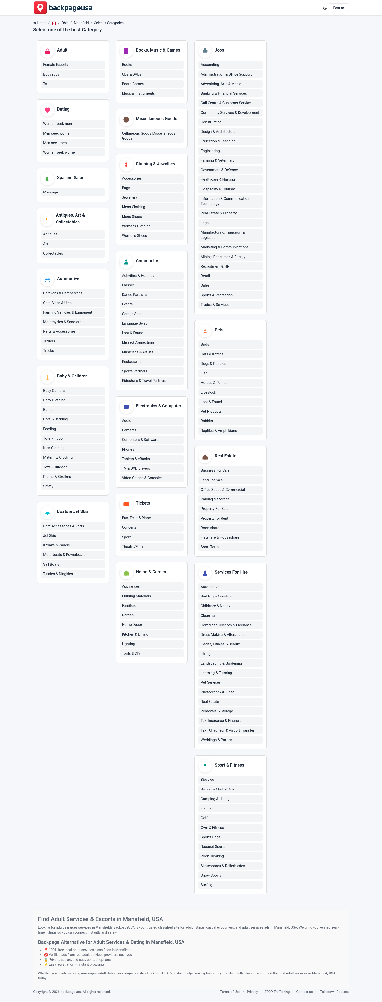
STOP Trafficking (277, 992)
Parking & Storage (215, 499)
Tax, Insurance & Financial (221, 721)
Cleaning (208, 616)
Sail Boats (51, 565)
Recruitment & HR (215, 266)
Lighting (128, 645)
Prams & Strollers (57, 477)
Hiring (205, 654)
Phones (128, 450)
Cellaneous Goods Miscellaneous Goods (149, 136)
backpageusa (71, 992)
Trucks (48, 351)
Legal (205, 223)
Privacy (252, 992)
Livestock (208, 392)
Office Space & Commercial (223, 490)
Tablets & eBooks (136, 459)
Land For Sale (212, 480)
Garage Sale (131, 314)
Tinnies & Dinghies (58, 575)
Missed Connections (138, 343)
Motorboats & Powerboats (64, 555)
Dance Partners (134, 295)
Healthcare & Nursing (218, 179)
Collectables (53, 254)
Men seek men (55, 143)
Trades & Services (215, 305)
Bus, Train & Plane (136, 519)
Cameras (129, 431)
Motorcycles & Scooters (62, 322)
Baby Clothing (54, 401)
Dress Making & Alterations (222, 635)
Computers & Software (140, 440)
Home (41, 23)
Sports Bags (210, 838)
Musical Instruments (138, 93)
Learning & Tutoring (216, 673)
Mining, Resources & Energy (223, 257)
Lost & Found (132, 333)
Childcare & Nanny (215, 606)
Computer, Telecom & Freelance (226, 626)
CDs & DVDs (132, 74)
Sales (205, 285)
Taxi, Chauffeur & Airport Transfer (227, 731)
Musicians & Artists (137, 352)
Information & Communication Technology (225, 201)
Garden (128, 616)
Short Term (210, 547)
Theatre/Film (132, 547)
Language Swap (135, 324)
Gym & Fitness (212, 828)
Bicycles (207, 780)
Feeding (49, 429)
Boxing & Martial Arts (218, 790)
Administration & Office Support (226, 74)
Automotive (210, 587)
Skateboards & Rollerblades (223, 866)
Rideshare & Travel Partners (144, 381)
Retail (205, 276)
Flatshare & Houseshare (220, 538)
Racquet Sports (213, 847)
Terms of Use (230, 992)
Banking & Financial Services (224, 93)
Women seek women (60, 153)
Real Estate (210, 702)
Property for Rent (214, 519)
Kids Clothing (54, 448)
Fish (204, 373)
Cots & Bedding (55, 420)
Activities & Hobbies (138, 276)
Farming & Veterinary (217, 160)
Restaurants (132, 362)
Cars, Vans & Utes (57, 303)
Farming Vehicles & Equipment (67, 313)
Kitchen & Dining (135, 635)
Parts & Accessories (59, 332)
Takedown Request (334, 992)
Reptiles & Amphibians (219, 431)
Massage (50, 193)
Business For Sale (215, 471)
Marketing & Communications (224, 247)
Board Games (133, 84)
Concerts (129, 528)
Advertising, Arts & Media (221, 84)
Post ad (339, 8)
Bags (126, 188)
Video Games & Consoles (142, 479)
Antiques (50, 234)
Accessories (132, 179)
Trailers (49, 341)
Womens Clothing (136, 226)
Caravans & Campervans (63, 294)
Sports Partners (134, 372)
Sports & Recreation (217, 295)
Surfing (206, 886)
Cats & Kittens (212, 354)
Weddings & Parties (216, 740)
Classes (128, 286)
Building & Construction (220, 597)
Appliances (131, 587)
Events (127, 305)
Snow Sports (211, 876)
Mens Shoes (132, 217)
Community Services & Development (230, 112)
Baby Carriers (54, 391)
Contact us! (305, 992)
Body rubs (51, 74)
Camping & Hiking (215, 799)
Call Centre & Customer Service (226, 103)
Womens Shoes (134, 236)
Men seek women (57, 133)
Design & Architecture (218, 132)
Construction (211, 122)
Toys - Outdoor (55, 468)
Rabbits (207, 421)
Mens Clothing (133, 207)
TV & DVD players (136, 469)
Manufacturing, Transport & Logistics (223, 235)
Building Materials (136, 597)
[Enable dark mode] (325, 7)
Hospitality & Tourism (218, 189)
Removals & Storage (217, 712)
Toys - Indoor (53, 439)
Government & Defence (219, 170)
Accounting (210, 65)
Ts (45, 84)
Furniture (129, 607)
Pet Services (211, 683)
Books (127, 65)
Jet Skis (49, 536)
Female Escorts (55, 65)
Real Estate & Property (219, 213)
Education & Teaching (218, 141)
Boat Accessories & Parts (63, 527)
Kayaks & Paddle (56, 546)
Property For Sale (215, 509)
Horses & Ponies (214, 383)
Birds (205, 345)
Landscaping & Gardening (221, 664)
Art (45, 244)
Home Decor (132, 626)
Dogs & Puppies (213, 364)
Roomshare (210, 528)
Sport (126, 538)
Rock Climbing (212, 857)
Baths (47, 410)
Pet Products (211, 412)
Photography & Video (218, 692)
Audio (126, 421)
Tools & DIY (131, 654)
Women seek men (57, 124)
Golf (204, 819)
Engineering (210, 151)
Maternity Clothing (58, 458)
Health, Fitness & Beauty (220, 645)
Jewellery (129, 198)
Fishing (206, 809)
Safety (48, 487)
